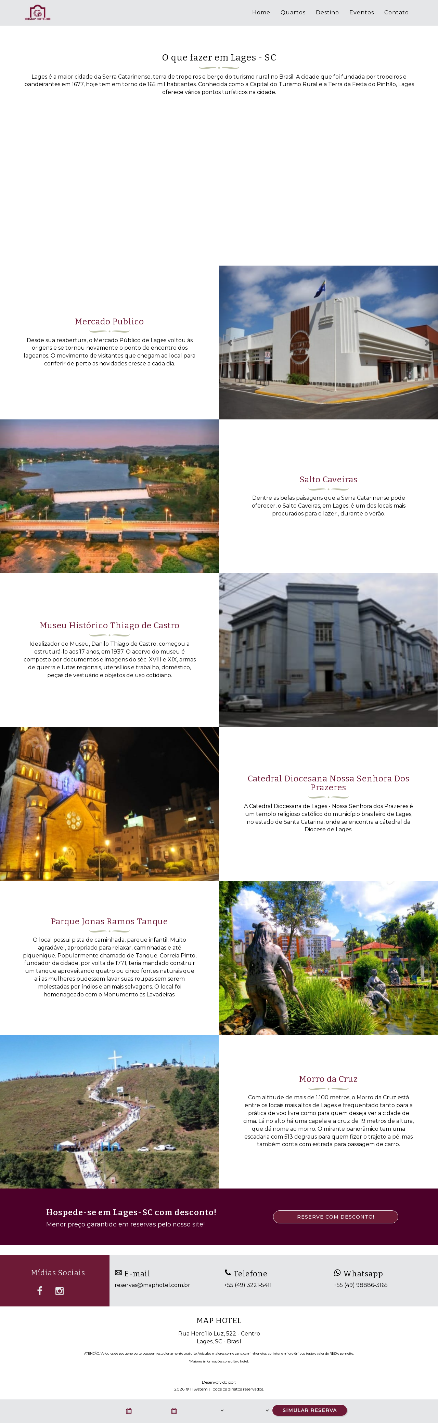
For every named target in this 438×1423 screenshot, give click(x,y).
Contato (396, 12)
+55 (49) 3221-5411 (248, 1285)
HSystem (199, 1389)
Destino (327, 12)
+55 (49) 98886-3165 (361, 1285)
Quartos (293, 12)
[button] (230, 342)
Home (261, 12)
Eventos (361, 12)
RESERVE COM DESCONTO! (335, 1217)
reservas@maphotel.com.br (152, 1285)
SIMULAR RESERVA (310, 1410)
